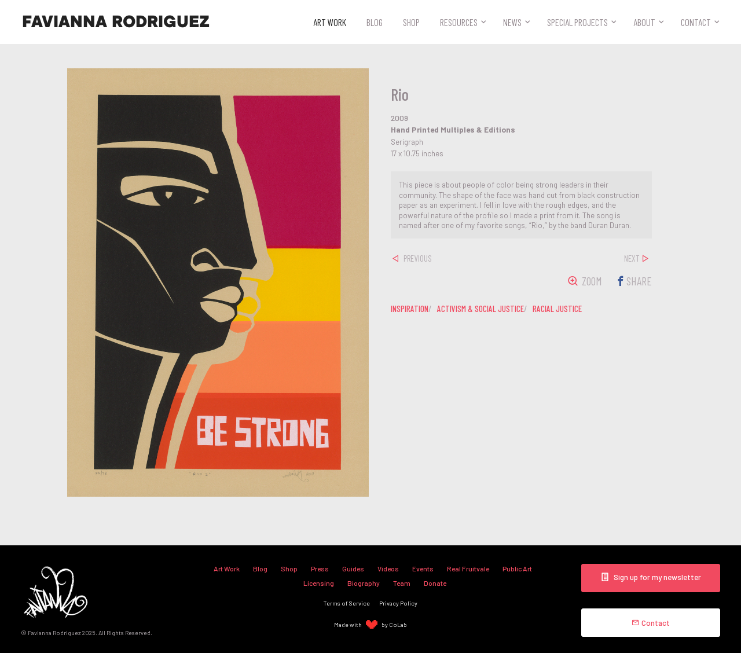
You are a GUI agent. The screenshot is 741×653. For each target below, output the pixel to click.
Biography (363, 583)
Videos (388, 568)
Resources (459, 22)
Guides (353, 568)
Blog (374, 22)
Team (401, 583)
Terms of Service (347, 603)
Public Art (517, 568)
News (512, 22)
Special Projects (577, 22)
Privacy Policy (398, 603)
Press (320, 568)
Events (423, 568)
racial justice (557, 308)
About (644, 22)
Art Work (329, 22)
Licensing (318, 583)
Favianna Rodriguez (116, 22)
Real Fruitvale (468, 568)
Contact (696, 22)
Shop (411, 22)
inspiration (409, 308)
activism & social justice (480, 308)
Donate (435, 583)
